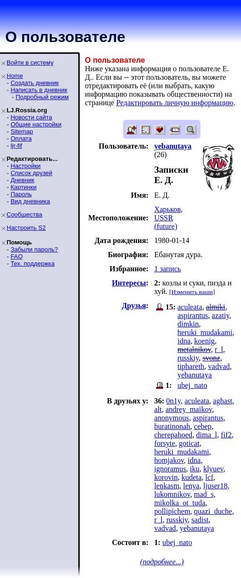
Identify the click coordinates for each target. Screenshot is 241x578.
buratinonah (172, 426)
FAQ (16, 256)
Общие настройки (35, 124)
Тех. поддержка (32, 263)
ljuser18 (215, 486)
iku (194, 469)
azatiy (220, 315)
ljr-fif (16, 145)
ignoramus (170, 469)
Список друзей (31, 172)
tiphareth (190, 366)
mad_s (204, 494)
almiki (215, 307)
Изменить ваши (192, 291)
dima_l (206, 435)
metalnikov (194, 349)
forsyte (164, 443)
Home (15, 75)
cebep (202, 426)
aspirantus (192, 315)
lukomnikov (172, 494)
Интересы (129, 283)
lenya (191, 486)
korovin (166, 477)
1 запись (167, 269)
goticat (189, 443)
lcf (209, 477)
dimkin (188, 324)
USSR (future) (165, 222)
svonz (211, 358)
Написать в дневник (38, 89)
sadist (199, 520)
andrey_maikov (189, 409)
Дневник (22, 180)
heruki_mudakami (204, 332)
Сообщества (24, 214)
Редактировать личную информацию (174, 103)
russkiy (188, 358)
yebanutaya (194, 375)
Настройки (25, 165)
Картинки (23, 187)
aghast (223, 401)
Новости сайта (31, 117)
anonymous (171, 418)
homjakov (169, 460)
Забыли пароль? (34, 249)
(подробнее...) (162, 562)
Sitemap (21, 131)
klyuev (213, 469)
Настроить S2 (26, 227)
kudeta (192, 477)
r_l (219, 349)
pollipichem (172, 511)
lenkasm (166, 486)
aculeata (189, 307)
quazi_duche (213, 511)
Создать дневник (34, 82)
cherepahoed (173, 435)
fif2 (226, 435)
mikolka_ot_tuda (179, 503)
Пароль (21, 194)
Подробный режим (42, 97)
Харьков (167, 209)
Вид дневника (30, 201)
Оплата (21, 138)
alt (158, 409)
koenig (204, 341)
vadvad (219, 366)
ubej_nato (192, 385)
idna (184, 341)
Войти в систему (30, 62)
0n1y (173, 401)
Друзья (134, 306)
